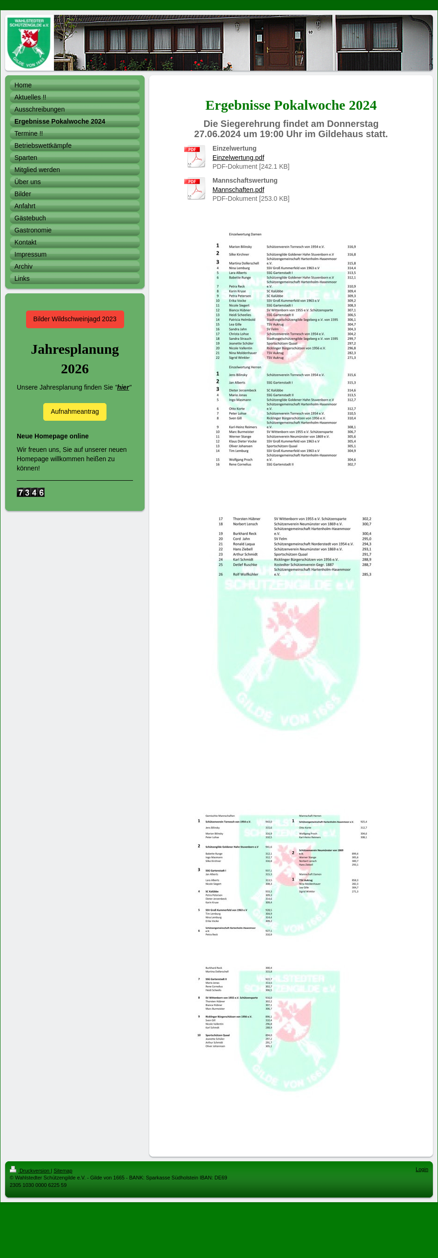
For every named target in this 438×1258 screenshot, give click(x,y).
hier (123, 387)
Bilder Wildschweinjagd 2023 (75, 319)
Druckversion (30, 1170)
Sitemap (62, 1170)
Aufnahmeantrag (75, 411)
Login (422, 1169)
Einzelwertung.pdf (238, 157)
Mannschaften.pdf (238, 189)
